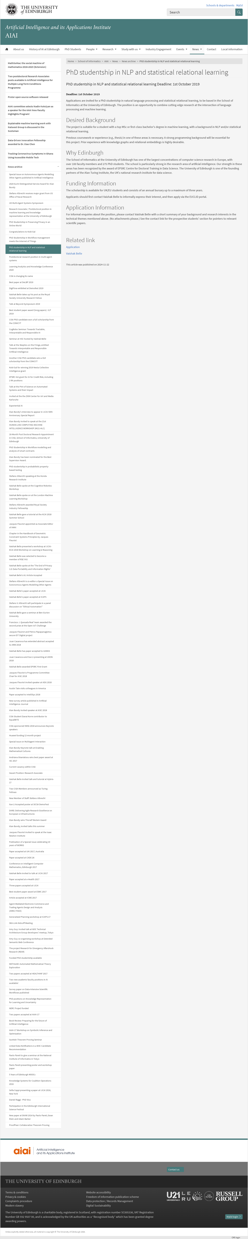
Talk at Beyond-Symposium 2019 (24, 304)
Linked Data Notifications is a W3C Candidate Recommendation (30, 1047)
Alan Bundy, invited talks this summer (27, 826)
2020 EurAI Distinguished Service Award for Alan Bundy (31, 185)
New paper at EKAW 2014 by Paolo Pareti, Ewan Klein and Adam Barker (31, 1117)
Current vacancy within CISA (22, 766)
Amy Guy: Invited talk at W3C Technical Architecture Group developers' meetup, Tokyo (31, 931)
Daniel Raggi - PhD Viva (20, 1099)
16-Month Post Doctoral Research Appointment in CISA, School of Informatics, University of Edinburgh (31, 438)
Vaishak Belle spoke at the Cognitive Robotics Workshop (30, 487)
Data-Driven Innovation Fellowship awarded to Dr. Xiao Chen (27, 142)
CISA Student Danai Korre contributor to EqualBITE (28, 718)
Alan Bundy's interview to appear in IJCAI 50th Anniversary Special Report (31, 413)
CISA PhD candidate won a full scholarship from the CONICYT (31, 321)
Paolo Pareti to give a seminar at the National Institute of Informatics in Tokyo (30, 1057)
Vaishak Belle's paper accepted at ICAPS (27, 596)
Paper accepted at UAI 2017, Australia (26, 851)
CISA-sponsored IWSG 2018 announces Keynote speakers (31, 727)
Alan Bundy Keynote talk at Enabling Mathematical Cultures (26, 749)
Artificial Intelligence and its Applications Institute (58, 28)
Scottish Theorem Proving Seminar (25, 1039)
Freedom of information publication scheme (112, 1197)
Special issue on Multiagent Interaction (27, 741)
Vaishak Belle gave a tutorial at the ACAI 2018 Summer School (30, 516)
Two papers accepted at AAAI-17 (24, 1014)
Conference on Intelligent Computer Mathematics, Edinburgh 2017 (26, 865)
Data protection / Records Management (109, 1201)
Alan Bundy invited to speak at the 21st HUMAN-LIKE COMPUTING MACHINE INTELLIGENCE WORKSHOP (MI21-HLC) (27, 425)
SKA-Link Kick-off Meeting (21, 923)
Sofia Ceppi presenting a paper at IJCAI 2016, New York (30, 1092)
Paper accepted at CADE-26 (21, 857)
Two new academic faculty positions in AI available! (28, 981)
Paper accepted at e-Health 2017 (24, 879)
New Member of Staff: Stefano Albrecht (27, 798)
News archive (15, 166)
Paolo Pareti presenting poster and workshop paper (30, 1067)
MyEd (239, 5)
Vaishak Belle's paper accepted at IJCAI (27, 590)
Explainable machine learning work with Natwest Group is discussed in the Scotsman (29, 127)
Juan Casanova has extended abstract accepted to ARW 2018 (31, 643)
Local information (231, 49)
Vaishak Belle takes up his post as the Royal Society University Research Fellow (29, 296)
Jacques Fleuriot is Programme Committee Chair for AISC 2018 (29, 674)
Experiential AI (16, 405)
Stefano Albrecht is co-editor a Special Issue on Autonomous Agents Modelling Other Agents (31, 583)
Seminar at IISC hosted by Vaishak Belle (27, 338)
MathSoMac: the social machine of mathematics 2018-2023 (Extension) (27, 64)
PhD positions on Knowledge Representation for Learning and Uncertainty (30, 1000)
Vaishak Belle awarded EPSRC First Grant (28, 666)
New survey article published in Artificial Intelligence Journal (28, 702)
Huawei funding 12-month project (25, 735)
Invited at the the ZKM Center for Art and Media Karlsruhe (31, 398)
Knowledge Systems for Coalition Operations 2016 (30, 1082)
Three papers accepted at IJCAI (23, 885)
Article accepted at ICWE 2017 (23, 897)
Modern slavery (14, 1205)
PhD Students (73, 49)
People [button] (90, 49)
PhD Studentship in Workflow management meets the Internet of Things (29, 239)
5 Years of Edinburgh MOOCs (22, 1074)
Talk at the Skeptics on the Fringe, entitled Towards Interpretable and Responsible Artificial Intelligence (29, 348)
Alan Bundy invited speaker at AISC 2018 (28, 710)
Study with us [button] (129, 49)
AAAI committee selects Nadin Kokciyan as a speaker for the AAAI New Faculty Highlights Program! (30, 110)
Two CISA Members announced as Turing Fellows (28, 790)
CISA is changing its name (21, 276)
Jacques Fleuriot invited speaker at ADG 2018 (30, 682)
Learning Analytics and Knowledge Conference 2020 (31, 268)
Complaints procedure (18, 1201)
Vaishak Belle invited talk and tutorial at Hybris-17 (31, 781)
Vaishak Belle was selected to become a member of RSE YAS (27, 558)
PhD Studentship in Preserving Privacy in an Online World (29, 224)
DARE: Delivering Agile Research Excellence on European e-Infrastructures (30, 812)
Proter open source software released (28, 97)
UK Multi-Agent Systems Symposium (26, 203)
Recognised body (104, 1217)
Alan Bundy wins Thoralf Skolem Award (27, 820)
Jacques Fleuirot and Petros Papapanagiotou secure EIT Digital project (30, 633)
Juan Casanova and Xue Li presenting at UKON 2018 (31, 659)
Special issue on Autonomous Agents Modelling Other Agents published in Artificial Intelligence (31, 176)
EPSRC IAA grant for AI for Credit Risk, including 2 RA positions (31, 379)
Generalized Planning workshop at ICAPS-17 (29, 916)
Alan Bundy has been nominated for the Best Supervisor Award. (30, 459)
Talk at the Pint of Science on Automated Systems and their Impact (28, 388)
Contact (211, 49)
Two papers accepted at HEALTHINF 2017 (28, 973)
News (115, 61)
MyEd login (234, 1216)
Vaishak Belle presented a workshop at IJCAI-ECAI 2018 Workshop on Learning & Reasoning (30, 548)
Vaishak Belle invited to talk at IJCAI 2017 (28, 873)
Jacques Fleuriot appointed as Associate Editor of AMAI (31, 525)
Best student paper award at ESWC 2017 (27, 891)
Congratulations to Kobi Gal (22, 231)
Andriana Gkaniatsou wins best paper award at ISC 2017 (31, 759)
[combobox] (201, 12)
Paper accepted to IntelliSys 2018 (24, 694)
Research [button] (108, 49)
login (237, 1237)
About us (18, 49)
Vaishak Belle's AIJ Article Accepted (25, 575)
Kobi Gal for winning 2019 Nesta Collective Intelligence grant (29, 369)
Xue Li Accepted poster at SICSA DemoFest (29, 804)
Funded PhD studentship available (25, 957)
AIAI (106, 61)
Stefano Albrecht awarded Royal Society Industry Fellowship (28, 506)
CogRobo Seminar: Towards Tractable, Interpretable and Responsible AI (27, 331)
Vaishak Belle (74, 253)
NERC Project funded (19, 1008)
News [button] (196, 49)
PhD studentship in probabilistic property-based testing (29, 468)
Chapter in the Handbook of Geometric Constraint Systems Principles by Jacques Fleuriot (28, 537)
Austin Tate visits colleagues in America (27, 688)
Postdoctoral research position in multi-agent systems (30, 258)
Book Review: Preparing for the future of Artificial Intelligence (28, 1022)
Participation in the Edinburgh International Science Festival (29, 1107)
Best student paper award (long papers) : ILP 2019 (30, 312)
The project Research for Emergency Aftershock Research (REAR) (31, 950)
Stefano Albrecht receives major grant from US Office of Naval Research (31, 195)
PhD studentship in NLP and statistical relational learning (27, 249)
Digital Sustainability (98, 1205)
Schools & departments (220, 5)
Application (73, 247)
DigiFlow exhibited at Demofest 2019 (26, 288)
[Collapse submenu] (58, 166)
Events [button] (180, 49)
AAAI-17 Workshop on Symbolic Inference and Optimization (30, 1032)
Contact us (175, 1169)
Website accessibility (98, 1192)
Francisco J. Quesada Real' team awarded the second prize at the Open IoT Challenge (30, 624)
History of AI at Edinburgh (44, 49)
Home (71, 61)
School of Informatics (89, 61)
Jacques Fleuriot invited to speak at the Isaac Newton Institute (30, 834)
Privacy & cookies (15, 1197)
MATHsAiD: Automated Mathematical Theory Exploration (30, 965)
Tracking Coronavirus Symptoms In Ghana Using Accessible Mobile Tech (30, 155)
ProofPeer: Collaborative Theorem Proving (29, 1125)
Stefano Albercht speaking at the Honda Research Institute (28, 478)
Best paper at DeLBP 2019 (21, 282)
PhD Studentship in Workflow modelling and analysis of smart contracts (30, 449)
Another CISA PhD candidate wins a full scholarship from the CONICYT (27, 360)
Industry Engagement (158, 49)
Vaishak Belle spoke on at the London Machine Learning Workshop (31, 497)
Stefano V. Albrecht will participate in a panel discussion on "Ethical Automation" (30, 605)
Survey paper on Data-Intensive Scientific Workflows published (28, 991)
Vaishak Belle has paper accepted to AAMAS (29, 651)
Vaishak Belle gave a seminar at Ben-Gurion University (29, 614)
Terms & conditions (16, 1192)
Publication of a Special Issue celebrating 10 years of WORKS (29, 843)
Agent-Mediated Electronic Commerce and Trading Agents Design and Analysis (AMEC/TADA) (29, 907)
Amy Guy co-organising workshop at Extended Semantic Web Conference (31, 940)
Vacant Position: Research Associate (26, 773)
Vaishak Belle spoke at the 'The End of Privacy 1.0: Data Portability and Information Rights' (30, 567)
